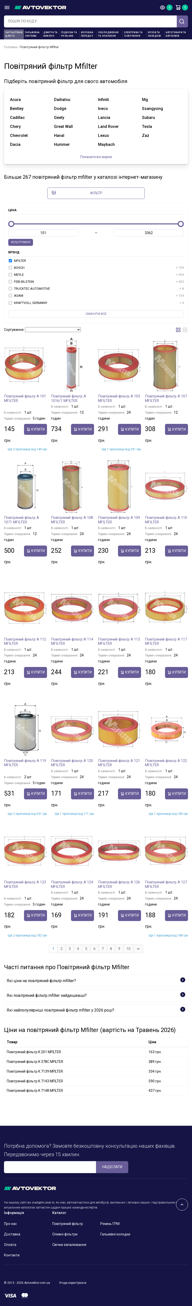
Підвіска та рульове (69, 34)
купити (35, 429)
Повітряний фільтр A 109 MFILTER (119, 519)
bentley (17, 108)
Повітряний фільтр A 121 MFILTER (119, 762)
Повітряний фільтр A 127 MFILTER (166, 884)
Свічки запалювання (69, 1245)
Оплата (10, 1245)
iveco (103, 108)
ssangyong (152, 108)
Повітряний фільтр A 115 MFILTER (119, 641)
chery (15, 126)
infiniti (103, 99)
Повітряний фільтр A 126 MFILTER (119, 884)
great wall (63, 126)
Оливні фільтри (65, 1234)
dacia (15, 144)
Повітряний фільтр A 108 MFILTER (72, 519)
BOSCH (96, 268)
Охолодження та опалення (108, 34)
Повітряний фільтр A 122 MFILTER (166, 762)
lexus (103, 135)
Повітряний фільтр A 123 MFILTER (25, 884)
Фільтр (76, 192)
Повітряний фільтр (67, 1224)
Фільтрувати (20, 242)
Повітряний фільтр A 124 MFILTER (72, 884)
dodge (60, 108)
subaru (148, 117)
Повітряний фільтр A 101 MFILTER (25, 398)
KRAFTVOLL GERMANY (96, 303)
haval (59, 135)
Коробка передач (87, 34)
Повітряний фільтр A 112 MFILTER (25, 641)
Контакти (12, 1255)
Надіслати (112, 1167)
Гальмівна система (32, 34)
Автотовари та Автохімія (176, 34)
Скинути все (96, 314)
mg (145, 99)
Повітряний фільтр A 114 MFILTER (72, 641)
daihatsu (62, 99)
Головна (10, 47)
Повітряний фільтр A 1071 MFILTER (21, 519)
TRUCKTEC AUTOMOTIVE (96, 288)
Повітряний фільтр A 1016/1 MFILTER (68, 398)
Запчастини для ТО (13, 34)
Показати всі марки (96, 157)
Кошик (178, 7)
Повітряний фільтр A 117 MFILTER (166, 641)
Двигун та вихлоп (51, 34)
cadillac (17, 117)
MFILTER (17, 261)
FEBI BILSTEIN (96, 281)
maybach (106, 144)
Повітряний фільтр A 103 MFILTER (119, 398)
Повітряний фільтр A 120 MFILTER (72, 762)
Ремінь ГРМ (110, 1224)
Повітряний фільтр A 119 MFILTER (25, 762)
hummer (62, 144)
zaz (145, 135)
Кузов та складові (154, 34)
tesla (147, 126)
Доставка (12, 1234)
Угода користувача (72, 1283)
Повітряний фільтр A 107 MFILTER (166, 398)
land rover (108, 126)
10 (128, 949)
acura (15, 99)
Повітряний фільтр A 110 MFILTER (166, 519)
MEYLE (96, 275)
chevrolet (19, 135)
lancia (104, 117)
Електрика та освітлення (133, 34)
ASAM (96, 295)
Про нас (10, 1224)
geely (59, 117)
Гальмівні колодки (115, 1234)
